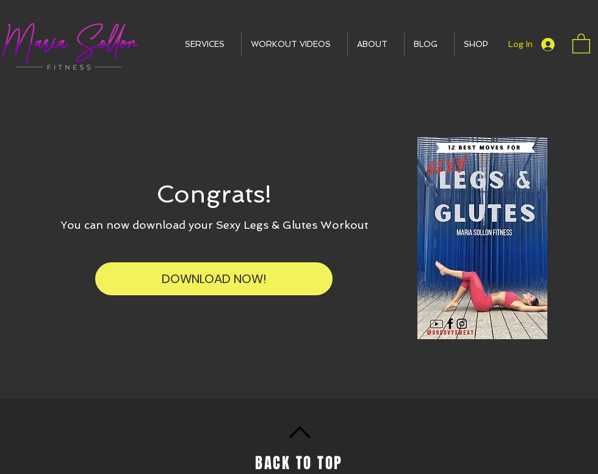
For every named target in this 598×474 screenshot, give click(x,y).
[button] (208, 44)
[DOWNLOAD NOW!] (214, 278)
